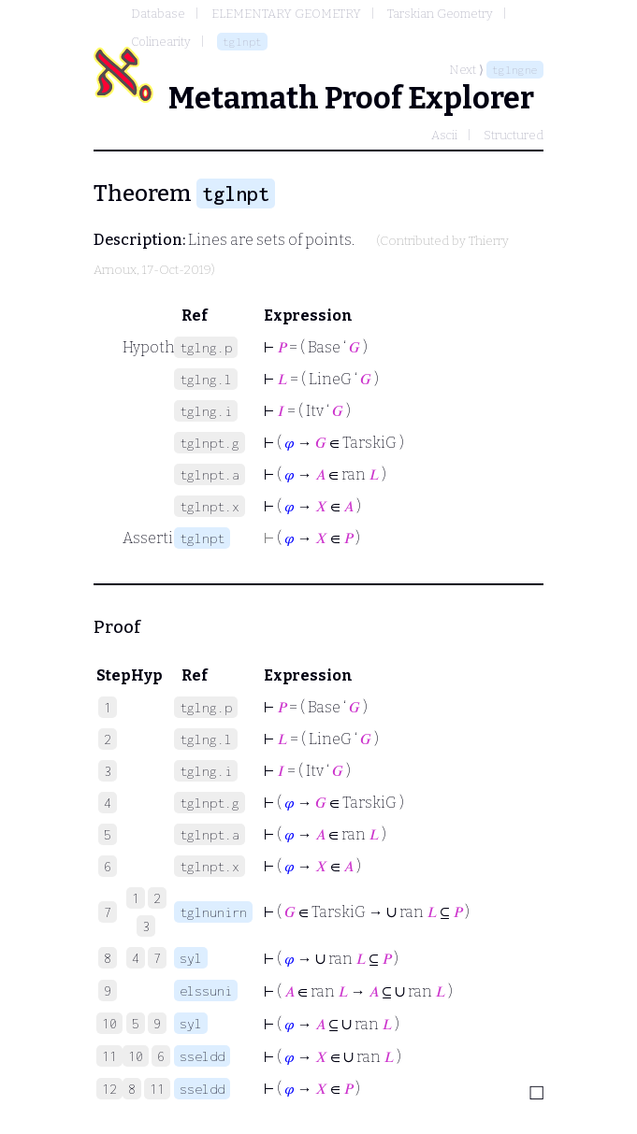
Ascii (444, 135)
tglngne (515, 70)
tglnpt (242, 42)
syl (191, 958)
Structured (513, 135)
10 (135, 1056)
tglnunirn (213, 912)
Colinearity (161, 42)
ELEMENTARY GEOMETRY (286, 14)
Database (158, 14)
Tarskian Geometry (440, 14)
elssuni (206, 990)
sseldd (202, 1056)
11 (157, 1089)
